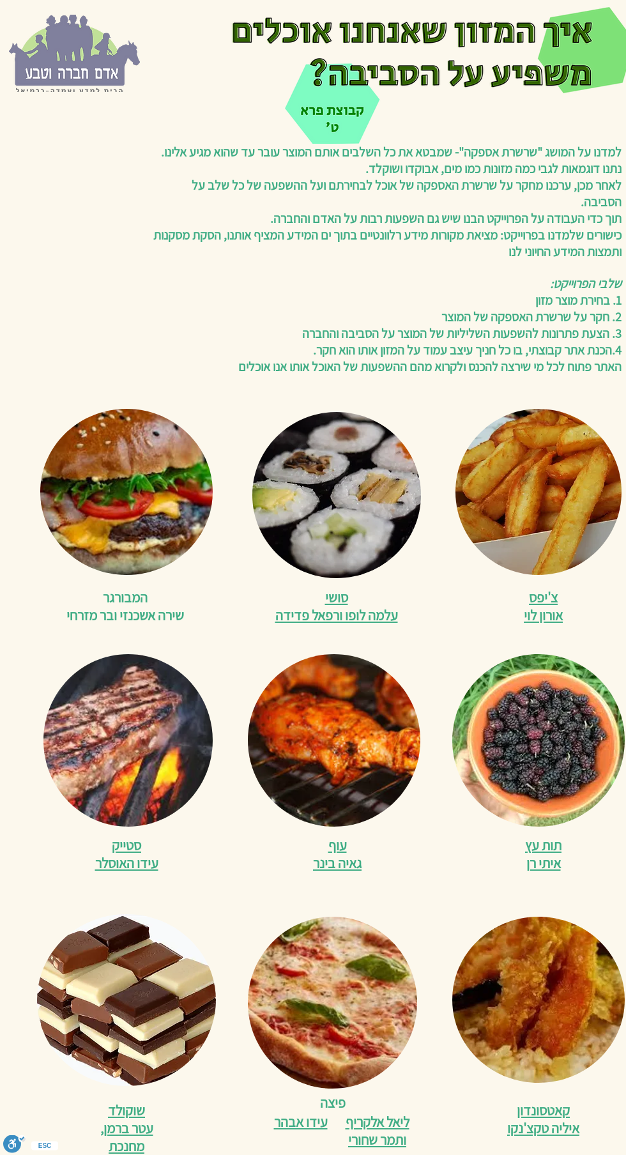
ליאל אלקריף (377, 1122)
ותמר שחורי (377, 1140)
